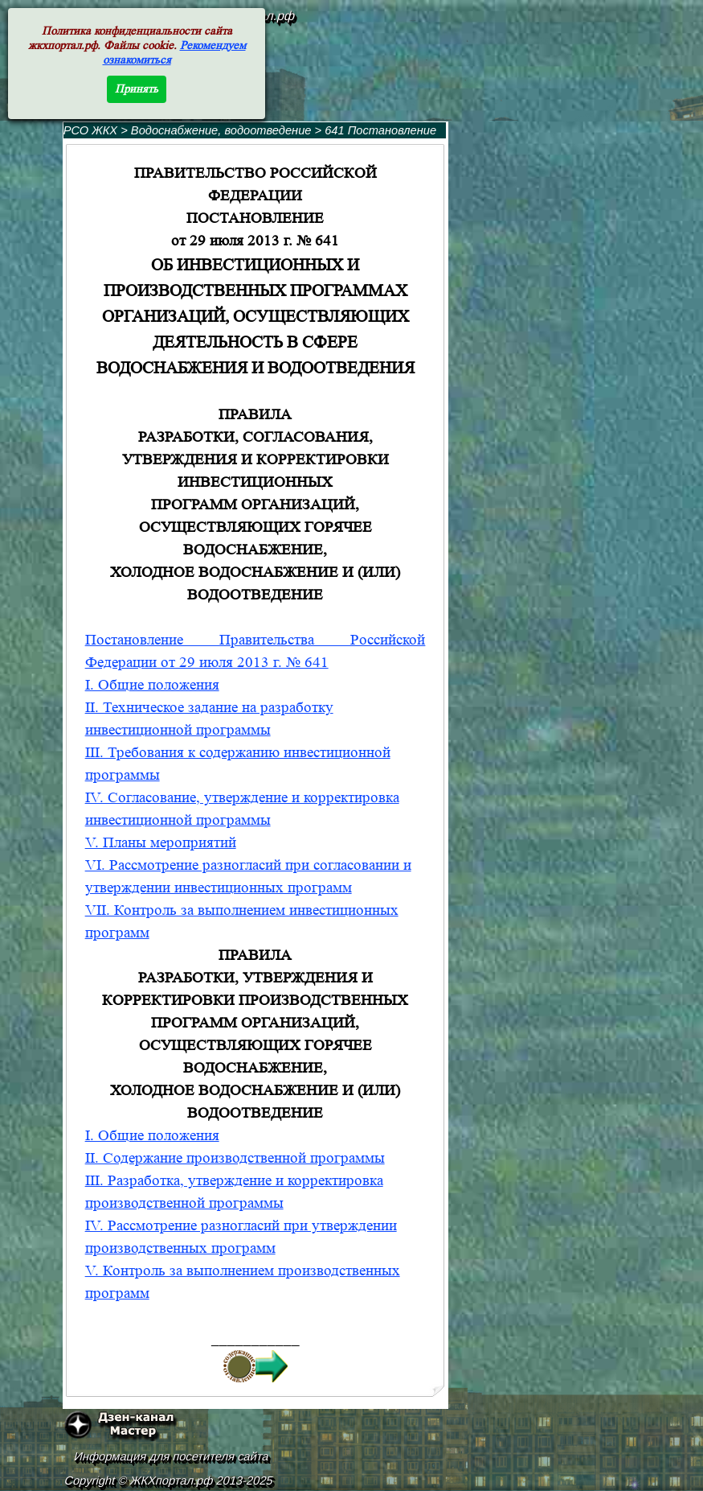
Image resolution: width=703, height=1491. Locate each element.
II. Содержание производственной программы (235, 1158)
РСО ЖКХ (90, 130)
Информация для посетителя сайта (171, 1456)
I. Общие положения (152, 685)
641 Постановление (380, 130)
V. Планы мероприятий (160, 842)
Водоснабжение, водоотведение (221, 130)
